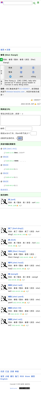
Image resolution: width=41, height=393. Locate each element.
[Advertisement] (20, 26)
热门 (17, 378)
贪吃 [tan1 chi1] (10, 151)
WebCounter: (14, 390)
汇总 (7, 374)
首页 (2, 50)
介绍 (7, 378)
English (4, 381)
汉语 (8, 50)
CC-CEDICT (24, 89)
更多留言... (5, 192)
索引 (12, 378)
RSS (22, 378)
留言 (33, 378)
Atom (27, 378)
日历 (2, 374)
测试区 (6, 159)
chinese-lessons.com (15, 92)
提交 (20, 140)
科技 (17, 374)
